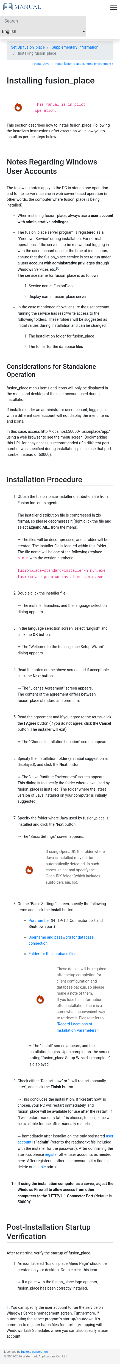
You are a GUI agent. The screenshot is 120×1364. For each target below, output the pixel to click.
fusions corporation (34, 1352)
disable (40, 1167)
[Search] (43, 21)
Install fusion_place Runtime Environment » (84, 64)
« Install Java (41, 64)
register (51, 1154)
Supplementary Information (75, 47)
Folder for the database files (52, 954)
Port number (39, 920)
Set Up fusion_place (28, 47)
